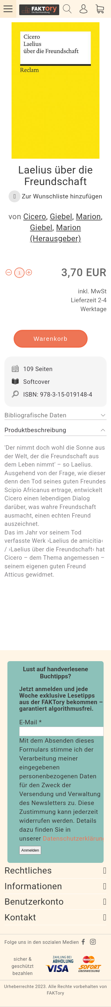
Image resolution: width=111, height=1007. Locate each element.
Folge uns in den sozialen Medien (41, 942)
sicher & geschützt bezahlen (23, 966)
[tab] (55, 415)
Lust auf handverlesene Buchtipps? (55, 673)
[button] (55, 196)
